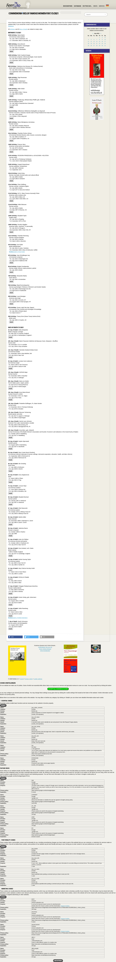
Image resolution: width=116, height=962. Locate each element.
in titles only (25, 14)
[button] (15, 637)
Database (77, 6)
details (11, 51)
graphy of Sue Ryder (17, 251)
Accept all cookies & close (58, 689)
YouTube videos (4, 768)
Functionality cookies (7, 840)
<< (92, 33)
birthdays (12, 29)
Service (101, 6)
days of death (23, 29)
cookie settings (38, 679)
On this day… (87, 6)
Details (10, 337)
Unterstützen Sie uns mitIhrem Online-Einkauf (45, 648)
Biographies (67, 6)
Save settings (58, 960)
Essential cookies (6, 701)
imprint (22, 679)
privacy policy (29, 679)
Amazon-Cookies (65, 905)
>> (100, 33)
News (95, 6)
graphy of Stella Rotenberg (17, 617)
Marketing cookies (6, 889)
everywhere (25, 12)
